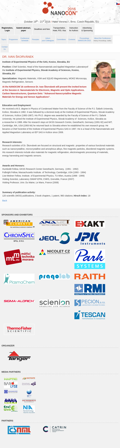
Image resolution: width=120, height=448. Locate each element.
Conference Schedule (25, 39)
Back (4, 200)
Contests (72, 39)
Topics (3, 39)
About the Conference (102, 39)
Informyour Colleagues (48, 39)
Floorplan (35, 39)
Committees (61, 39)
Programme (13, 39)
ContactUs (5, 48)
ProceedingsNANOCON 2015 (84, 39)
